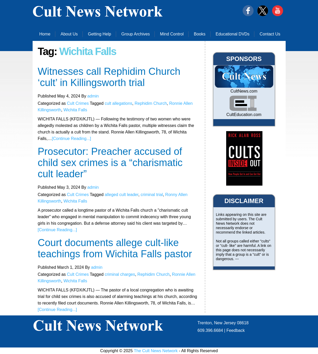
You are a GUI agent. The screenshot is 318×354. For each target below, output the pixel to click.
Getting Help (99, 34)
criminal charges (120, 274)
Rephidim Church (151, 103)
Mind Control (172, 34)
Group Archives (135, 34)
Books (199, 34)
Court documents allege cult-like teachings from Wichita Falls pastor (115, 248)
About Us (69, 34)
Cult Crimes (78, 103)
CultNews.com (243, 91)
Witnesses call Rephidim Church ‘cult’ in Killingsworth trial (109, 77)
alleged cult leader (121, 194)
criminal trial (152, 194)
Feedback (235, 330)
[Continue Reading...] (71, 138)
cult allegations (118, 103)
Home (45, 34)
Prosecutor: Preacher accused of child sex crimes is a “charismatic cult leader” (110, 162)
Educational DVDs (233, 34)
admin (93, 96)
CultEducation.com (243, 114)
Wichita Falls (75, 110)
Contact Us (270, 34)
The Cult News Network (156, 351)
